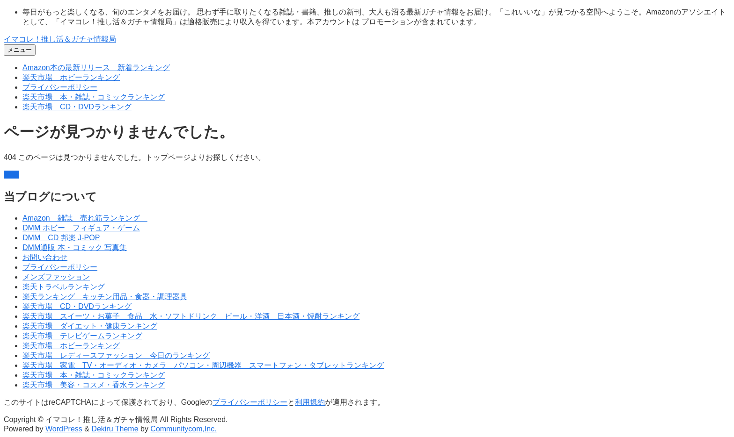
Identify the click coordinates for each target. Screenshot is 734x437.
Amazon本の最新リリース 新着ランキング (96, 68)
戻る (11, 175)
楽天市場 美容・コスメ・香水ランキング (93, 385)
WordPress (63, 429)
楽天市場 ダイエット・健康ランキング (89, 326)
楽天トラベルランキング (63, 287)
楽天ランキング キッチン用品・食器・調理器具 (104, 297)
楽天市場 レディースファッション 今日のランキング (116, 355)
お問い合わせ (44, 257)
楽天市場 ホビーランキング (71, 77)
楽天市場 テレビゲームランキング (82, 336)
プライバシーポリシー (59, 87)
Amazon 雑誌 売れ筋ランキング (84, 218)
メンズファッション (56, 277)
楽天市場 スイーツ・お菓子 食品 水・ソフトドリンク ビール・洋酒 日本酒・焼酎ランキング (191, 316)
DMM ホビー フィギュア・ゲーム (81, 228)
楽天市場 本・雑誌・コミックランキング (93, 97)
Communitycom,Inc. (183, 429)
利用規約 (310, 402)
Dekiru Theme (114, 429)
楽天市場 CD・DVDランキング (77, 107)
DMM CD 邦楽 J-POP (61, 238)
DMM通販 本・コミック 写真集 (74, 247)
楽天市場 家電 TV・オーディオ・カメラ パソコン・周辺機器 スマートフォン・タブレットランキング (203, 365)
